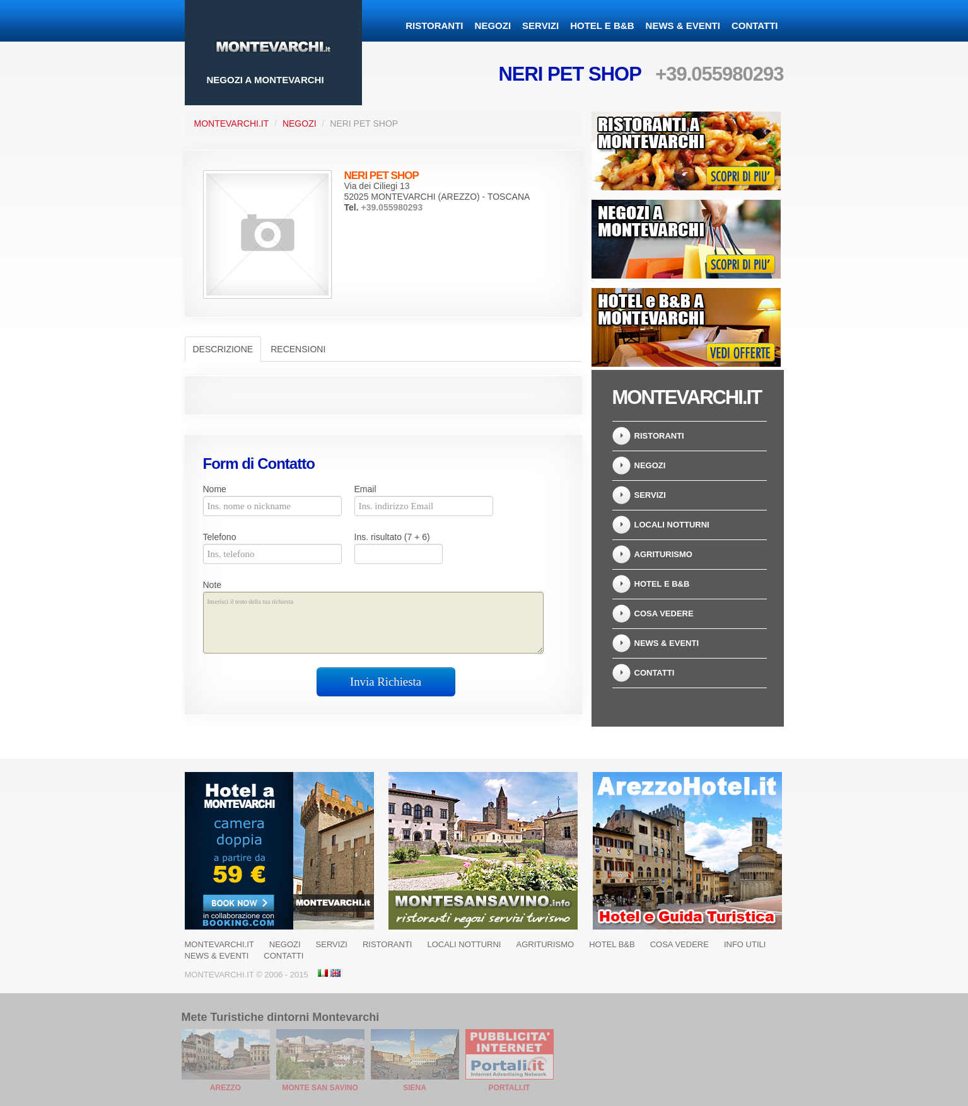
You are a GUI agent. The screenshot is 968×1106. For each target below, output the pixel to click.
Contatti (755, 25)
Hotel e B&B (602, 25)
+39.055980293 (719, 74)
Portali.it (509, 1087)
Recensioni (298, 349)
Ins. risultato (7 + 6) (392, 537)
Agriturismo (663, 554)
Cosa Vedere (664, 613)
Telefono (219, 537)
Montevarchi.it (231, 123)
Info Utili (745, 944)
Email (365, 489)
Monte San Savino (320, 1087)
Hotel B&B (611, 944)
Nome (214, 489)
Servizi (540, 25)
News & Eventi (683, 25)
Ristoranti (434, 25)
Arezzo (225, 1087)
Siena (414, 1087)
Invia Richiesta (385, 681)
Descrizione (223, 349)
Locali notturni (671, 524)
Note (212, 585)
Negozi (493, 25)
